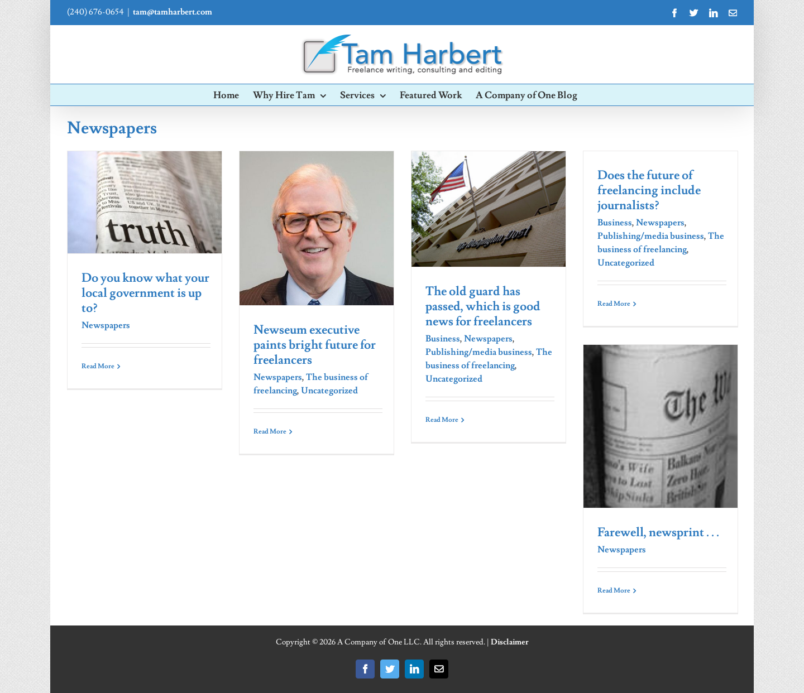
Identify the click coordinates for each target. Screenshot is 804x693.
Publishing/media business (478, 352)
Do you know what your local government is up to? (145, 293)
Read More (98, 366)
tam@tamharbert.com (172, 12)
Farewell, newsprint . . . (658, 532)
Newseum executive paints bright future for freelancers (314, 345)
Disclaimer (510, 642)
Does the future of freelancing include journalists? (649, 190)
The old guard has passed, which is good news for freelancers (482, 306)
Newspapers (106, 325)
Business (442, 338)
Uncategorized (329, 390)
